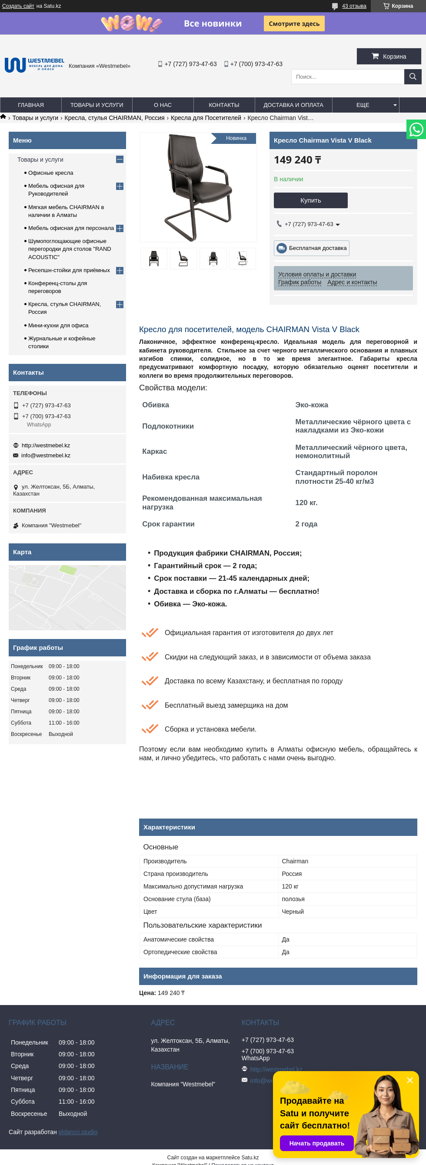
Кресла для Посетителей (206, 117)
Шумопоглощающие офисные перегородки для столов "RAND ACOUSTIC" (69, 249)
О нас (163, 105)
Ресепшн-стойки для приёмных (69, 270)
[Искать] (413, 76)
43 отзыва (354, 6)
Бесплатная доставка (318, 248)
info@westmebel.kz (45, 455)
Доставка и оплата (293, 105)
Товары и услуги (96, 105)
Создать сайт (18, 6)
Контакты (224, 105)
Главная (31, 105)
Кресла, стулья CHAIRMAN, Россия (115, 117)
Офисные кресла (50, 173)
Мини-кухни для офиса (58, 325)
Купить (310, 200)
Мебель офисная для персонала (71, 228)
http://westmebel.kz (46, 445)
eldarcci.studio (78, 1131)
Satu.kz (250, 1158)
